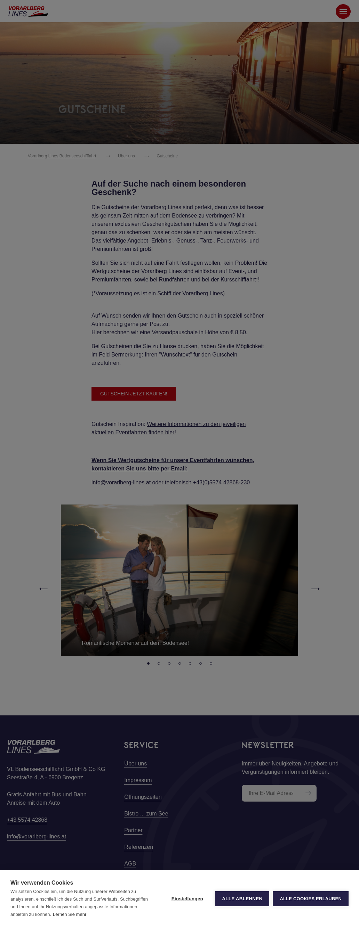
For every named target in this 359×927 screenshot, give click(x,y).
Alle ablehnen (242, 898)
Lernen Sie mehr (69, 914)
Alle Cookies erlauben (311, 898)
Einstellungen (187, 898)
